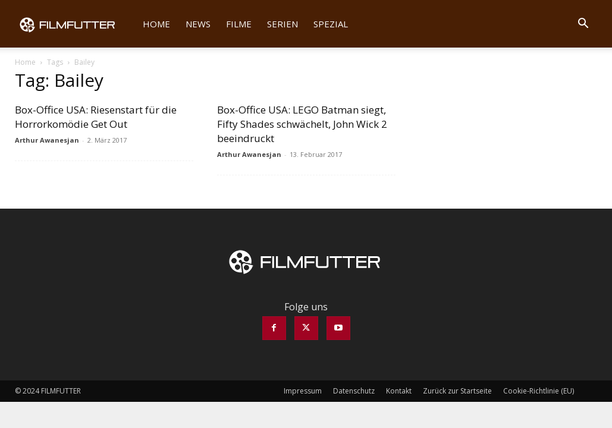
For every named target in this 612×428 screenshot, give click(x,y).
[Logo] (75, 24)
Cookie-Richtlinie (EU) (538, 391)
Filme (239, 24)
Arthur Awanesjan (47, 140)
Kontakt (399, 391)
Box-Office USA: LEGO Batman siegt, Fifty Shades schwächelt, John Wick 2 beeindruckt (302, 124)
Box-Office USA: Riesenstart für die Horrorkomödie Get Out (96, 117)
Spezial (330, 24)
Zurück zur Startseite (457, 391)
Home (156, 24)
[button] (583, 24)
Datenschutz (354, 391)
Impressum (303, 391)
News (198, 24)
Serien (282, 24)
